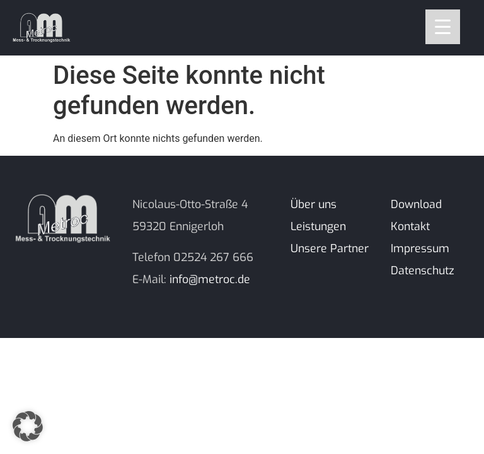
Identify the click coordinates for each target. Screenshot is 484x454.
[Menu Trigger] (442, 26)
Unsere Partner (330, 248)
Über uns (314, 204)
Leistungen (318, 226)
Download (416, 204)
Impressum (420, 248)
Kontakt (410, 226)
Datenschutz (422, 270)
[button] (27, 426)
